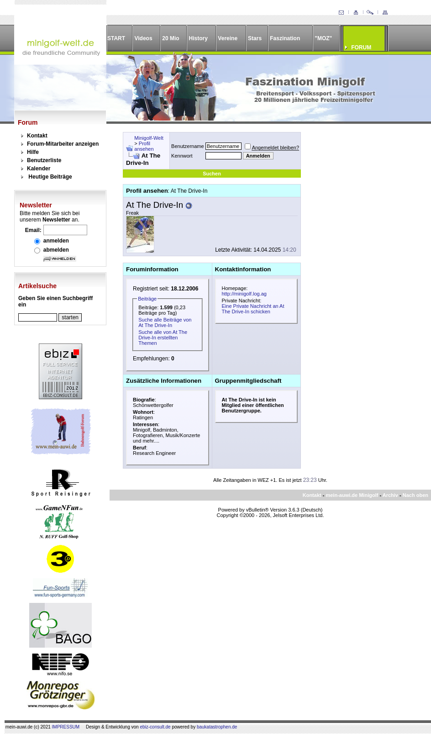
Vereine (227, 38)
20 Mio (170, 38)
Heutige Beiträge (50, 177)
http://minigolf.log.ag (244, 293)
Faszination (285, 38)
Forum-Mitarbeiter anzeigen (63, 144)
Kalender (38, 168)
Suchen (212, 173)
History (198, 38)
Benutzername (187, 146)
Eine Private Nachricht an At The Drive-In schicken (253, 308)
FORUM (361, 47)
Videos (143, 38)
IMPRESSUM (66, 726)
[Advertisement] (361, 189)
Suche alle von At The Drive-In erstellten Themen (162, 337)
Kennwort (181, 155)
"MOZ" (323, 38)
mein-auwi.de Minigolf (352, 495)
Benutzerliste (44, 160)
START (116, 38)
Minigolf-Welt (148, 138)
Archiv (390, 495)
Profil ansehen (143, 146)
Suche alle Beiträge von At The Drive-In (164, 322)
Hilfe (33, 152)
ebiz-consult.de (155, 726)
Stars (255, 38)
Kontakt (37, 135)
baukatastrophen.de (217, 726)
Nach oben (415, 495)
